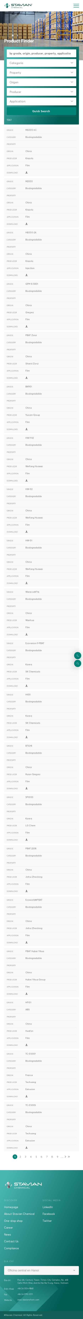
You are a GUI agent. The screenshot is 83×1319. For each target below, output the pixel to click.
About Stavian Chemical (19, 1213)
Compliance (11, 1248)
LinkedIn (47, 1207)
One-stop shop (13, 1220)
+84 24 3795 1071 (25, 1294)
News (7, 1234)
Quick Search (41, 111)
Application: (18, 101)
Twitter (47, 1220)
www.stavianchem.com (28, 1299)
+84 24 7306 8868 (25, 1288)
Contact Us (11, 1241)
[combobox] (41, 63)
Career (8, 1227)
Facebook (48, 1213)
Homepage (11, 1207)
